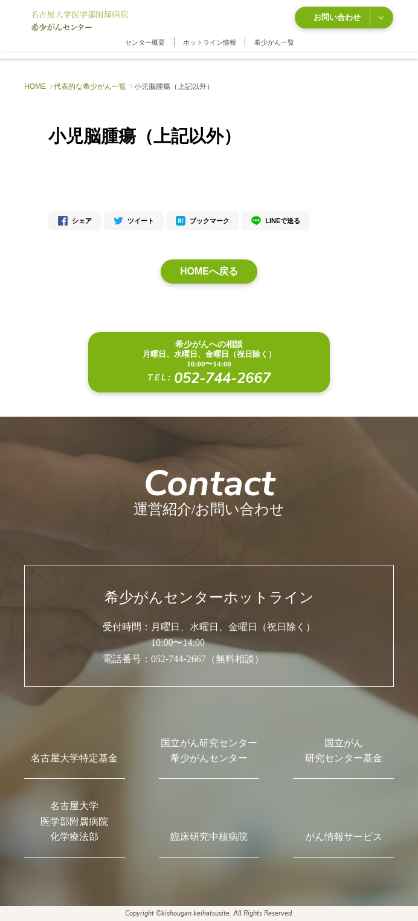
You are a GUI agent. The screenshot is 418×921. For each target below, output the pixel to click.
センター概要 (145, 41)
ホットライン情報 (209, 41)
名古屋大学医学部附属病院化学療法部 (74, 821)
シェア (75, 220)
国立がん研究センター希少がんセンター (209, 750)
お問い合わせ (348, 16)
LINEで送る (275, 220)
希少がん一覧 (274, 41)
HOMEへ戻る (209, 270)
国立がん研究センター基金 (343, 750)
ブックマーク (203, 220)
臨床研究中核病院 (209, 837)
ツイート (134, 220)
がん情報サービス (343, 837)
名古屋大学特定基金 (74, 758)
